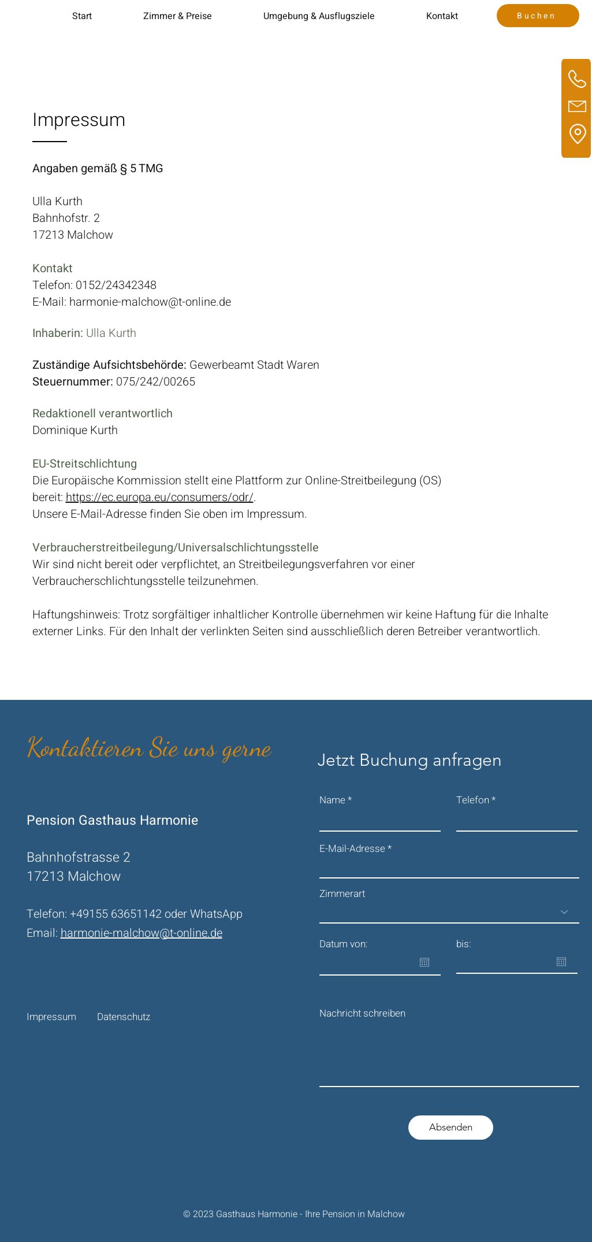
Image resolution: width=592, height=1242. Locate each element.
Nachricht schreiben (362, 1013)
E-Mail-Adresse (352, 849)
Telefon (472, 800)
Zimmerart (342, 894)
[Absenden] (450, 1127)
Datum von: (343, 944)
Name (332, 800)
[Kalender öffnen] (424, 962)
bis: (463, 944)
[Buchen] (538, 15)
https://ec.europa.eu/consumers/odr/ (160, 497)
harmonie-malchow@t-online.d (139, 933)
